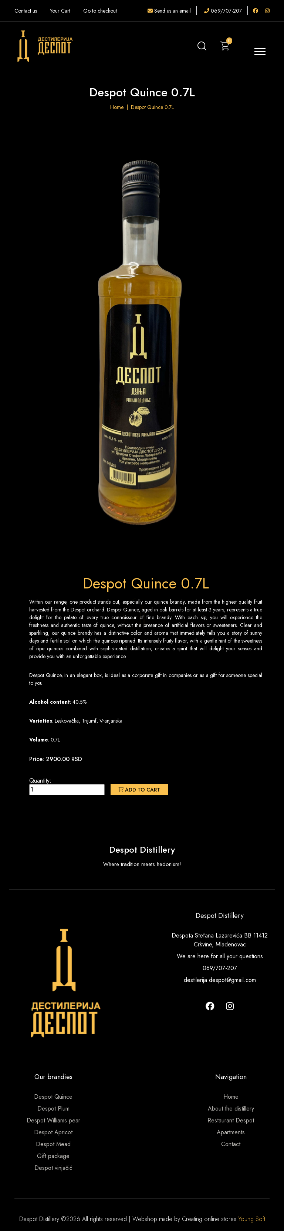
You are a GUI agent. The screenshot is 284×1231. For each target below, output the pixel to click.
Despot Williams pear (53, 1120)
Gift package (53, 1156)
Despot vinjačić (53, 1168)
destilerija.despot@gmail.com (220, 980)
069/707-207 (223, 10)
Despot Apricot (53, 1132)
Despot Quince (53, 1096)
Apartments (231, 1132)
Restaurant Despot (230, 1120)
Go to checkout (100, 10)
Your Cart (60, 10)
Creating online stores (210, 1219)
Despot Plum (53, 1108)
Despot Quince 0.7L (152, 107)
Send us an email (169, 10)
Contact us (25, 10)
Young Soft (251, 1219)
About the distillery (231, 1108)
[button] (259, 50)
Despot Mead (53, 1144)
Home (117, 107)
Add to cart (139, 789)
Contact (230, 1144)
